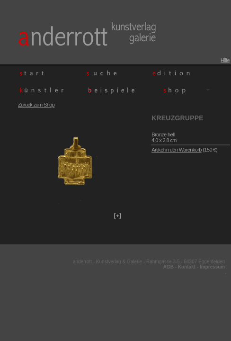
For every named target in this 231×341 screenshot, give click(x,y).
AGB (168, 266)
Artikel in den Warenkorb (176, 150)
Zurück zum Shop (36, 105)
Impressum (212, 266)
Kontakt (186, 266)
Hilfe (225, 60)
